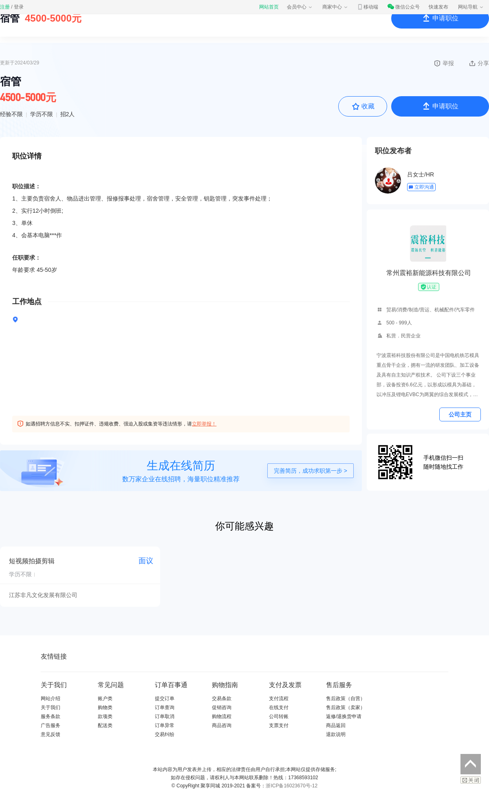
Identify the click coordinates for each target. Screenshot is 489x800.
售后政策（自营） (345, 698)
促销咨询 (221, 707)
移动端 (367, 7)
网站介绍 (50, 698)
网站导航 (471, 7)
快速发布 (438, 7)
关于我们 (50, 707)
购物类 (105, 707)
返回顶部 (470, 764)
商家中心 (335, 7)
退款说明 (336, 734)
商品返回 (336, 725)
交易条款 (221, 698)
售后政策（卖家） (345, 707)
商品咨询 (221, 725)
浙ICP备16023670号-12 (291, 786)
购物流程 (221, 716)
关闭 (470, 780)
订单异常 (164, 725)
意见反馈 (50, 734)
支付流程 (279, 698)
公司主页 (460, 414)
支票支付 (279, 725)
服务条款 (50, 716)
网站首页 (269, 7)
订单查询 (164, 707)
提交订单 (164, 698)
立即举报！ (204, 424)
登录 (19, 7)
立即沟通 (421, 187)
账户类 (105, 698)
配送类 (105, 725)
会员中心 (300, 7)
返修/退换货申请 (343, 716)
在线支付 (279, 707)
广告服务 (50, 725)
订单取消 (164, 716)
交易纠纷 (164, 734)
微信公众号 (403, 7)
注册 (5, 7)
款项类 (105, 716)
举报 (443, 63)
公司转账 (279, 716)
